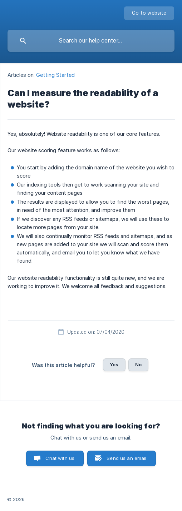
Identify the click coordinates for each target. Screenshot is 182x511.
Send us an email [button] (126, 458)
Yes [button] (114, 364)
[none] (149, 13)
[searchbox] (91, 41)
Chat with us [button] (59, 458)
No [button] (138, 364)
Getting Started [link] (55, 75)
